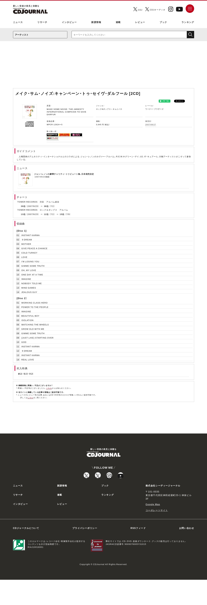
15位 (62, 214)
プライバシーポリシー (84, 553)
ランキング (188, 22)
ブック (163, 22)
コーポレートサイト (157, 535)
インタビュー (69, 22)
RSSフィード (138, 553)
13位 (23, 214)
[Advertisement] (103, 66)
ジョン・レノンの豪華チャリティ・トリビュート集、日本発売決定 (64, 173)
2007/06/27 (150, 124)
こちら (49, 388)
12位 (46, 214)
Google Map (153, 529)
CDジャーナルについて (26, 553)
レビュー (140, 22)
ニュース (18, 22)
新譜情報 (96, 22)
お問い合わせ (186, 553)
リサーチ (42, 22)
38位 (46, 206)
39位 (23, 206)
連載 (118, 22)
